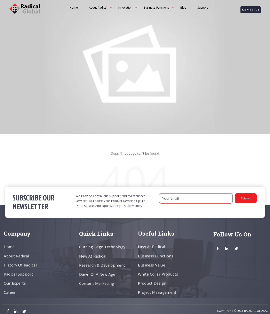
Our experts (15, 282)
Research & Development (102, 265)
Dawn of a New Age (97, 273)
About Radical (98, 7)
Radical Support (19, 273)
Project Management (157, 291)
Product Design (152, 282)
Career (10, 291)
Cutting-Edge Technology (102, 247)
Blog (183, 7)
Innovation (125, 7)
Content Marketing (97, 282)
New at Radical (93, 256)
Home (74, 7)
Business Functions (156, 7)
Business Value (152, 264)
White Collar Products (158, 273)
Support (202, 7)
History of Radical (21, 264)
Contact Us (250, 10)
